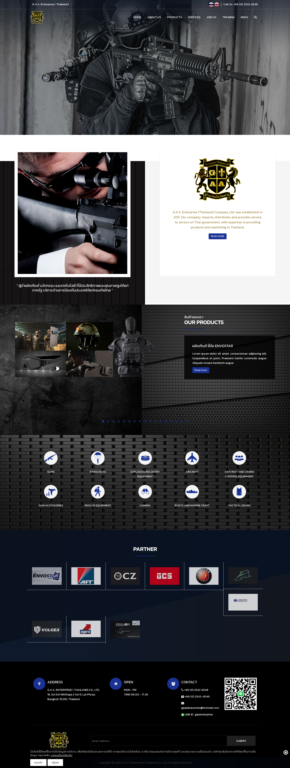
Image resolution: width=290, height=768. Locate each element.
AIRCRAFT (192, 472)
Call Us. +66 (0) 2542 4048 (240, 4)
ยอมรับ (38, 762)
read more (217, 236)
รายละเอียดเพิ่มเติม (61, 755)
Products (174, 17)
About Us (154, 17)
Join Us (211, 17)
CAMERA (145, 505)
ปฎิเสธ (55, 762)
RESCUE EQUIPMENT (98, 505)
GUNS (51, 472)
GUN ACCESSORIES (51, 505)
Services (194, 17)
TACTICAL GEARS (239, 505)
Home (137, 17)
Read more (201, 370)
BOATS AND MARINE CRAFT (192, 505)
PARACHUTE (98, 472)
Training (228, 17)
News (244, 17)
